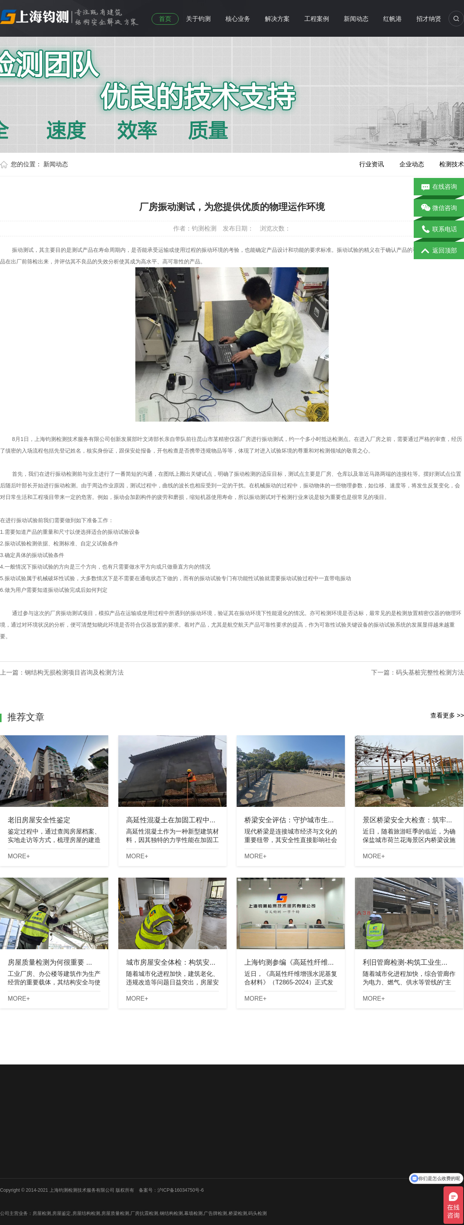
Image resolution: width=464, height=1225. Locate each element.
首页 (165, 18)
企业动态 (411, 164)
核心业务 (237, 18)
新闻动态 (356, 18)
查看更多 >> (447, 715)
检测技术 (451, 164)
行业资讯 (371, 164)
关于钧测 (198, 18)
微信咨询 (439, 208)
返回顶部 (439, 251)
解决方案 (277, 18)
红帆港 (392, 18)
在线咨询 (439, 187)
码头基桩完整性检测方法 (430, 672)
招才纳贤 (428, 18)
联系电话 (439, 229)
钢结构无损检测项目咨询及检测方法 (74, 672)
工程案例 (316, 18)
